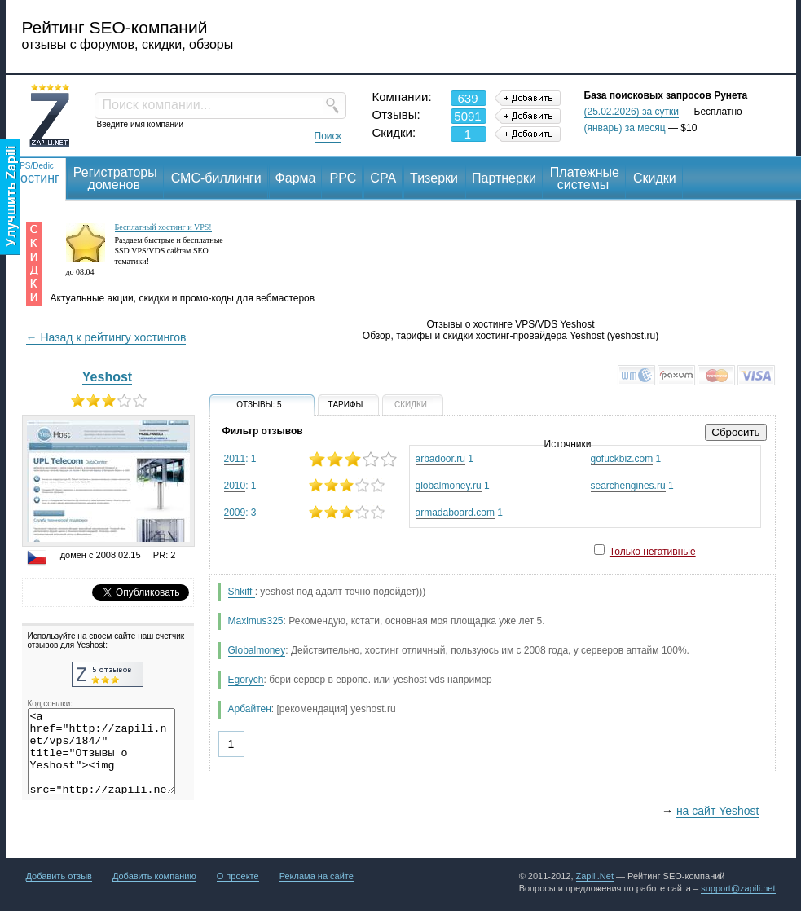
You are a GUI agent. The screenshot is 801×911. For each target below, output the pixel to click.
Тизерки (434, 178)
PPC (342, 178)
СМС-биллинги (216, 178)
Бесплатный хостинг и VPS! (163, 226)
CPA (383, 178)
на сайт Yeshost (717, 810)
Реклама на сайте (316, 876)
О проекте (238, 876)
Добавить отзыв (59, 876)
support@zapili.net (738, 888)
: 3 (310, 512)
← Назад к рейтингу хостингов (106, 337)
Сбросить (735, 432)
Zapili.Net (595, 876)
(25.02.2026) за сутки (631, 111)
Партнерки (504, 178)
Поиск (328, 136)
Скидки (654, 178)
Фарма (295, 178)
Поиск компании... (157, 105)
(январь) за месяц (625, 128)
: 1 (310, 459)
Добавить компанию (154, 876)
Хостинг (35, 172)
